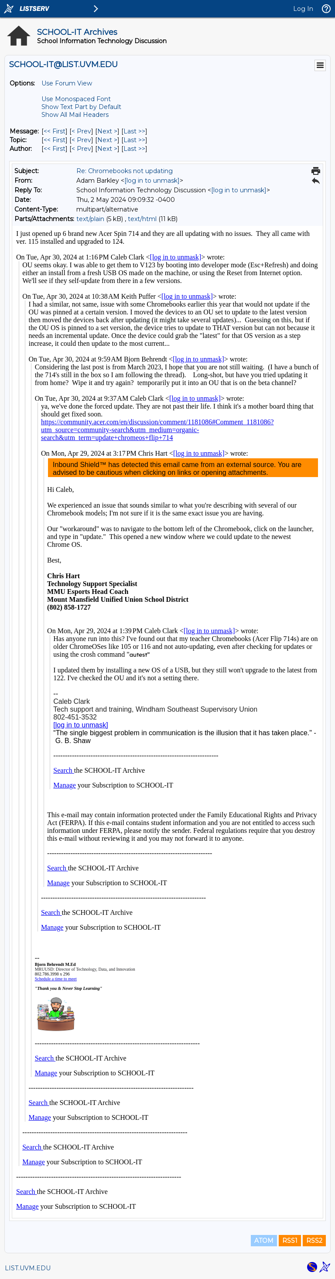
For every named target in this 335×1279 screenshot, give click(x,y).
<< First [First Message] (54, 131)
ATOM (263, 1241)
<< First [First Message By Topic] (54, 140)
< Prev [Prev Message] (81, 131)
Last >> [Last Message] (134, 131)
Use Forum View (66, 83)
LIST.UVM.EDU (28, 1268)
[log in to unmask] (152, 180)
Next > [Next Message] (107, 131)
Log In (303, 9)
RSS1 (289, 1241)
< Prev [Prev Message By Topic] (81, 140)
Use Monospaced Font (76, 99)
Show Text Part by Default (81, 107)
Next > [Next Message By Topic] (107, 140)
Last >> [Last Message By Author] (134, 149)
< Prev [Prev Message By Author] (81, 149)
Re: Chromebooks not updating (124, 171)
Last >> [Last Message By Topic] (134, 140)
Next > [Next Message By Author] (107, 149)
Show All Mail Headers (75, 115)
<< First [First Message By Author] (54, 149)
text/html (142, 219)
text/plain (90, 219)
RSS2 (314, 1241)
